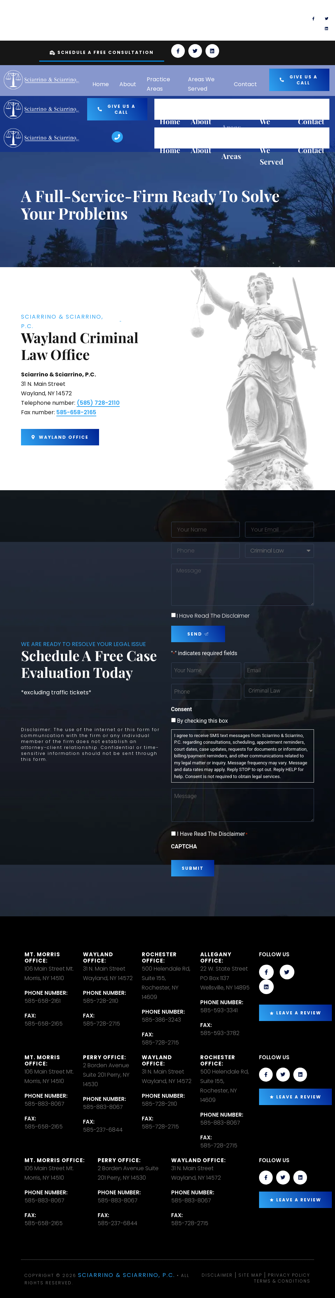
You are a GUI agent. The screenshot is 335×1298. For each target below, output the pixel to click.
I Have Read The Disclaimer (213, 616)
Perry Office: (104, 1057)
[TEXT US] (178, 20)
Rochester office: (159, 957)
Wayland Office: (98, 957)
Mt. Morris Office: (42, 957)
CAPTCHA (184, 846)
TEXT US (202, 17)
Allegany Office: (215, 957)
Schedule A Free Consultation (102, 52)
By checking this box (202, 721)
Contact (245, 84)
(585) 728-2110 (98, 403)
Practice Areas (158, 84)
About (127, 84)
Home (100, 84)
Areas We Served (201, 84)
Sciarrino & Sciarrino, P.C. (126, 1275)
